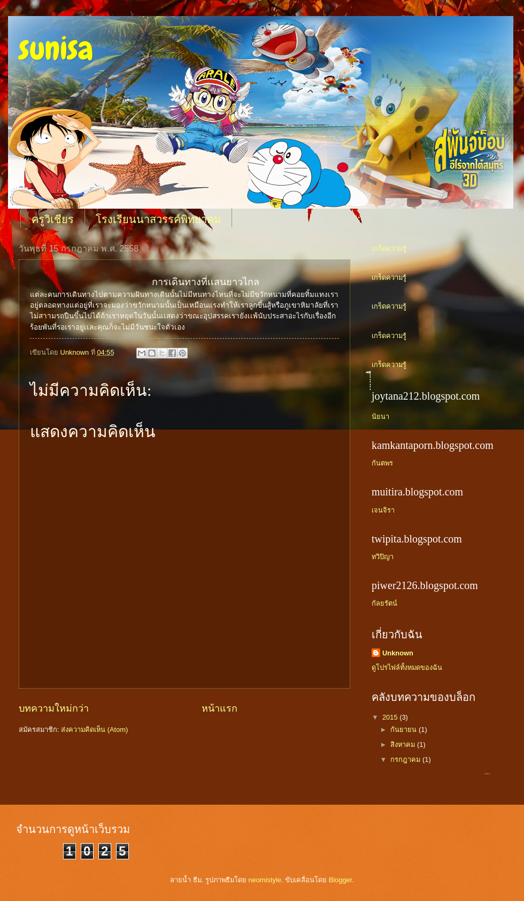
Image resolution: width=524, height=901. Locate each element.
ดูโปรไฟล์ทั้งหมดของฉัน (407, 667)
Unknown (397, 653)
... (439, 772)
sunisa (56, 48)
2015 (390, 717)
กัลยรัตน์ (384, 603)
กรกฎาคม (406, 759)
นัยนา (380, 417)
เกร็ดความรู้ (389, 249)
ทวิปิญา (383, 557)
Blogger (340, 880)
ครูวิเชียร (53, 219)
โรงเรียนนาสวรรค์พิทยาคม (158, 219)
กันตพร (382, 463)
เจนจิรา (383, 510)
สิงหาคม (403, 744)
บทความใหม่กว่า (54, 708)
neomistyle (264, 880)
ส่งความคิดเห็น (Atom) (94, 730)
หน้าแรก (219, 708)
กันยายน (404, 730)
